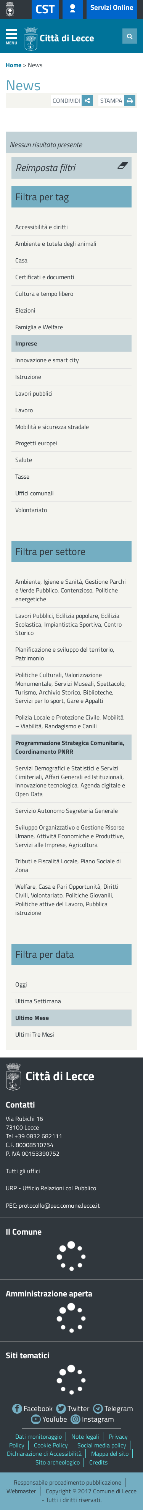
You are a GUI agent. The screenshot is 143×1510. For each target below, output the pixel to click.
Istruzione (28, 376)
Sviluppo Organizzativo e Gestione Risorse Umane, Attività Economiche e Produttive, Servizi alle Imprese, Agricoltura (69, 836)
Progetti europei (36, 443)
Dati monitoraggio (38, 1436)
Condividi (73, 100)
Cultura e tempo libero (44, 293)
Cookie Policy (51, 1445)
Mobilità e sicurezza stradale (52, 426)
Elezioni (25, 310)
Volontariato (31, 509)
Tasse (22, 476)
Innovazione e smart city (47, 360)
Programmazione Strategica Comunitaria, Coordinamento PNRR (69, 747)
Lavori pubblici (34, 393)
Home (13, 64)
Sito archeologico (57, 1462)
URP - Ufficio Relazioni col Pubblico (51, 1188)
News (35, 64)
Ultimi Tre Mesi (34, 1034)
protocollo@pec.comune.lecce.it (59, 1205)
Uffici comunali (34, 493)
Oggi (21, 984)
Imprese (26, 343)
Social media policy (101, 1445)
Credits (98, 1462)
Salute (23, 459)
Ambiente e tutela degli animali (55, 243)
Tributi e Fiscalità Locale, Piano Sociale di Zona (68, 865)
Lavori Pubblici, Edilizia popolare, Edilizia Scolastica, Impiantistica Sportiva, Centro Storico (68, 624)
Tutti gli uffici (23, 1170)
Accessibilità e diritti (41, 226)
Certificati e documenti (44, 276)
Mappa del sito (110, 1453)
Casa (21, 260)
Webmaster (21, 1491)
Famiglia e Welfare (39, 327)
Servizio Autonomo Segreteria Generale (66, 810)
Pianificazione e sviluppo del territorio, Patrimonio (64, 654)
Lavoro (24, 410)
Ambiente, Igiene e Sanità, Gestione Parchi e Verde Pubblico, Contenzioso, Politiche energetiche (70, 590)
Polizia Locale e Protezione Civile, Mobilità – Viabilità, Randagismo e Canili (69, 722)
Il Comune (24, 1231)
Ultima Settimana (38, 1001)
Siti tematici (28, 1355)
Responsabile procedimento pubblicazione (67, 1482)
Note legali (85, 1436)
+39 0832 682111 (38, 1136)
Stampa (117, 100)
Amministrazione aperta (49, 1293)
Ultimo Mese (32, 1017)
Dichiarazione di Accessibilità (44, 1453)
